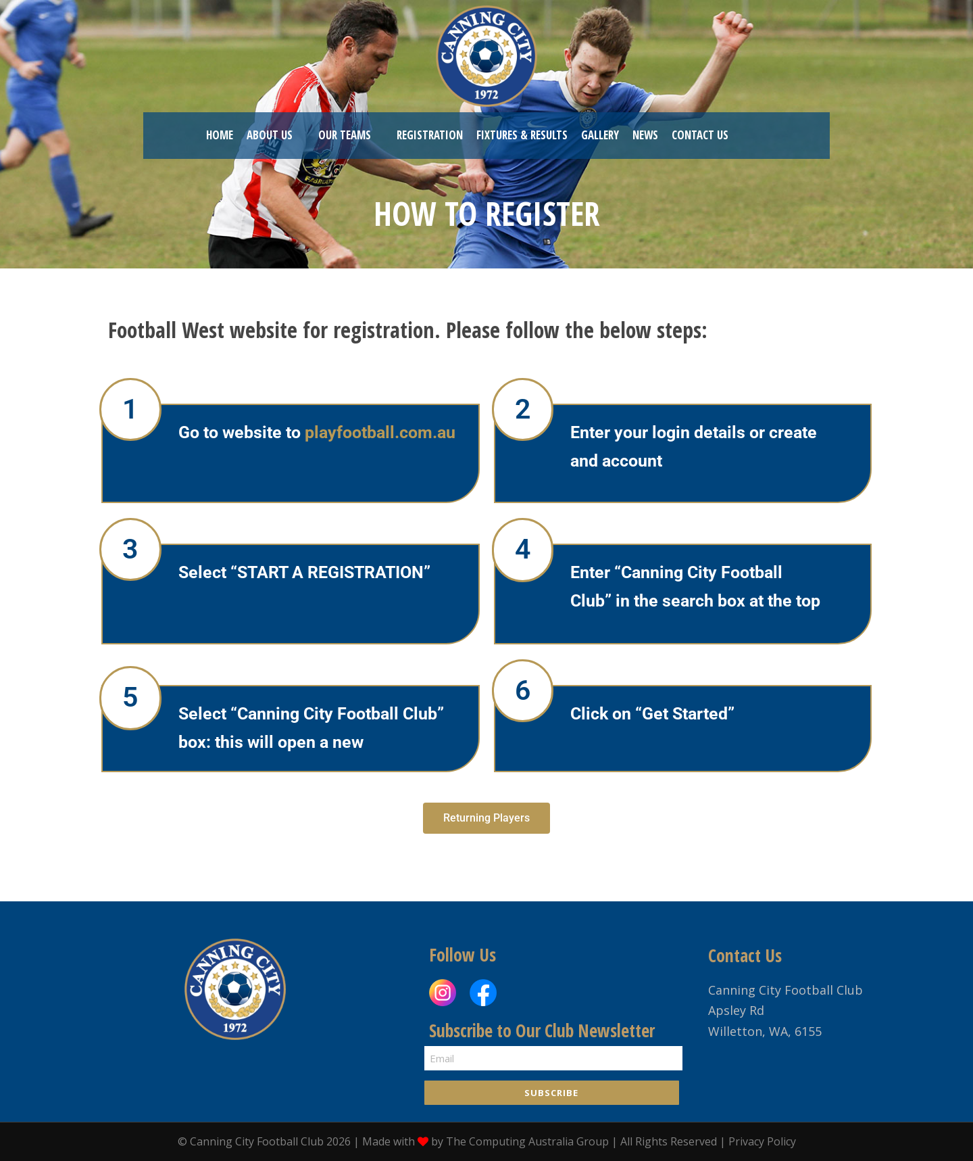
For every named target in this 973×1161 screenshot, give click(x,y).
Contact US (700, 135)
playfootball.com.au (380, 432)
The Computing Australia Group (527, 1141)
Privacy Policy (762, 1141)
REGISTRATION (430, 135)
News (645, 135)
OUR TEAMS (344, 135)
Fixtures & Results (522, 135)
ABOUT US (270, 135)
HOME (219, 135)
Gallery (600, 135)
